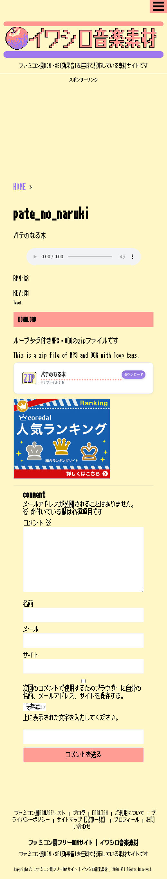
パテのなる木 (53, 375)
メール (31, 629)
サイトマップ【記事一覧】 (82, 820)
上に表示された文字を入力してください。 (72, 718)
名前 (28, 604)
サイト (31, 655)
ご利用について (129, 813)
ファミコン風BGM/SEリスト (40, 813)
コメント (37, 523)
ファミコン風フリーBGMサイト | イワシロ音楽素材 (84, 843)
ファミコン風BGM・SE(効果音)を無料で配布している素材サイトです (83, 854)
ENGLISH (100, 813)
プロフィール (126, 820)
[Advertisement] (83, 127)
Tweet (18, 302)
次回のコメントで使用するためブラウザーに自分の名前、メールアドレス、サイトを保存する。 (82, 692)
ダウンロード (133, 375)
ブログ (79, 813)
